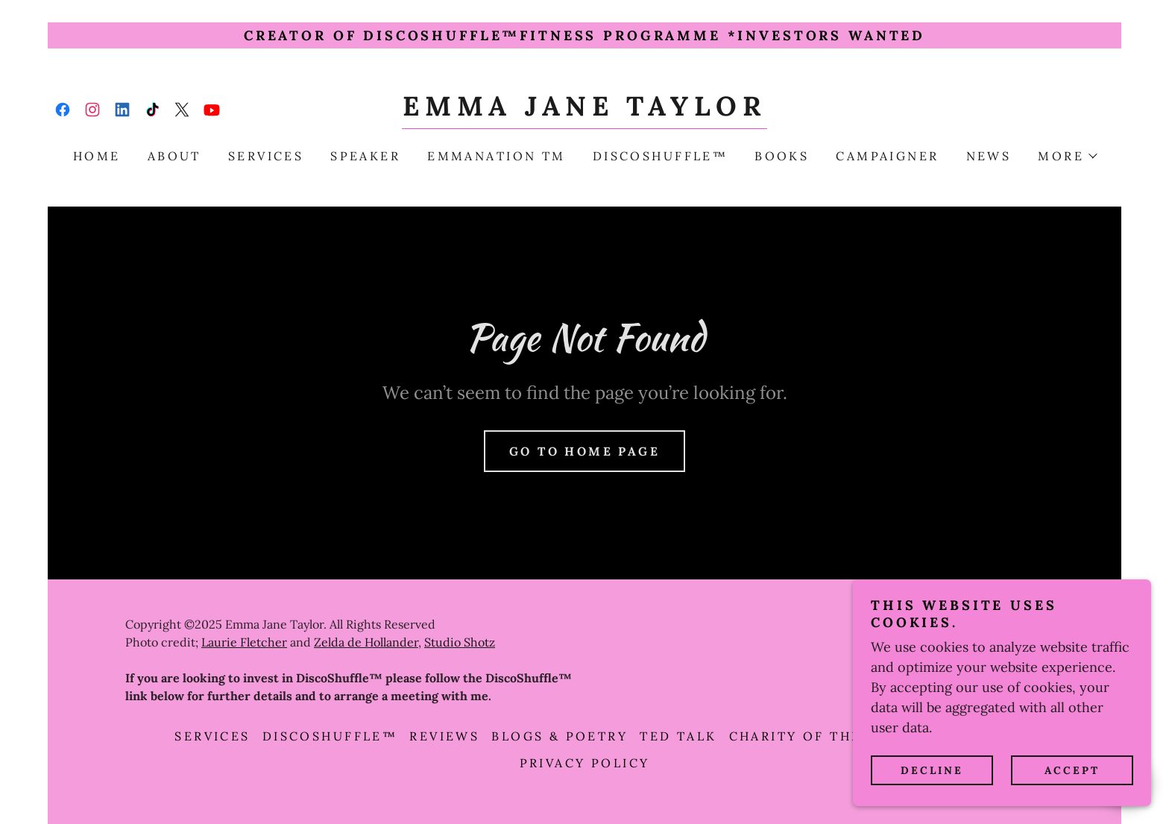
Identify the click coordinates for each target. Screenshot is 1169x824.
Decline (932, 770)
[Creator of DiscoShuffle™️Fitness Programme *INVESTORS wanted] (584, 35)
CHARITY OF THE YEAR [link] (818, 736)
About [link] (174, 155)
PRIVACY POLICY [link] (585, 762)
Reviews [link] (444, 736)
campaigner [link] (887, 155)
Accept (1072, 770)
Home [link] (97, 155)
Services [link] (265, 155)
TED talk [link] (678, 736)
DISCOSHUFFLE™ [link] (660, 155)
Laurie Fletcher (244, 642)
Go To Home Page (584, 451)
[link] (63, 110)
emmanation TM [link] (496, 155)
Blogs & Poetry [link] (559, 736)
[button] (1067, 156)
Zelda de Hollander (366, 642)
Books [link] (781, 155)
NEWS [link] (989, 155)
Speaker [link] (365, 155)
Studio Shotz (459, 642)
